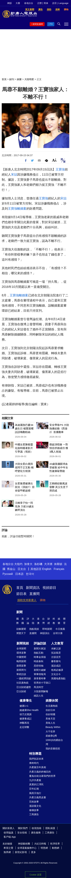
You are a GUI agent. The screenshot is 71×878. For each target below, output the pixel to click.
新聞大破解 (40, 670)
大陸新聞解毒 (41, 691)
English (46, 569)
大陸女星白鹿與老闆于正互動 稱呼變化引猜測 (24, 467)
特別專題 (35, 753)
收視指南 (36, 828)
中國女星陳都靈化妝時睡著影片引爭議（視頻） (24, 448)
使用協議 (8, 832)
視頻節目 (49, 587)
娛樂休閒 (52, 700)
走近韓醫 (24, 727)
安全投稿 (22, 832)
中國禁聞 (21, 657)
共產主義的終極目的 (40, 771)
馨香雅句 (56, 661)
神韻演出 (45, 633)
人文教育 (57, 643)
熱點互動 (38, 652)
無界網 (7, 852)
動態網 (55, 848)
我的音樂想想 (53, 748)
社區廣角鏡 (22, 682)
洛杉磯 (38, 564)
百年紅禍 (34, 788)
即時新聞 (47, 629)
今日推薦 (60, 629)
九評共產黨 (35, 780)
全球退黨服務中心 (27, 848)
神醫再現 (24, 722)
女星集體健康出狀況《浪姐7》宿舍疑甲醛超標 (24, 487)
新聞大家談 (40, 648)
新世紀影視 (21, 852)
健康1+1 (24, 705)
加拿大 (28, 564)
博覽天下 (21, 633)
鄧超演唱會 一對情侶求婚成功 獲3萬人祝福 (58, 448)
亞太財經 (21, 691)
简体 (46, 3)
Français (59, 569)
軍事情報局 (40, 674)
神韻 (9, 3)
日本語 (19, 573)
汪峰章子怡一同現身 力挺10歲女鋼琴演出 (24, 506)
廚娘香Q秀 (51, 735)
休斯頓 (58, 564)
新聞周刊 (21, 670)
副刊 (11, 79)
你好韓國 (50, 714)
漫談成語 (56, 665)
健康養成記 (26, 718)
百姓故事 (34, 801)
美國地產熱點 (58, 678)
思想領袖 (38, 665)
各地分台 (28, 3)
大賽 (18, 3)
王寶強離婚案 (17, 208)
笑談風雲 (56, 652)
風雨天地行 (35, 793)
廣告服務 (36, 832)
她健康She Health (29, 710)
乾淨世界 (55, 843)
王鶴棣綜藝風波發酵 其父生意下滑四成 (58, 487)
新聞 (19, 612)
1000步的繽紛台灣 (54, 742)
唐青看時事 (40, 678)
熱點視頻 (34, 629)
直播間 (34, 594)
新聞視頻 (22, 643)
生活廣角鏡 (52, 705)
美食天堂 (50, 718)
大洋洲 (48, 564)
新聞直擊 (21, 665)
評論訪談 (40, 643)
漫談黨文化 (35, 806)
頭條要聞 (21, 629)
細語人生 (38, 695)
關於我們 (23, 828)
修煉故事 (34, 810)
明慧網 (44, 848)
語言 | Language (60, 3)
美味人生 (50, 722)
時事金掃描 (40, 657)
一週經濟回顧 (23, 678)
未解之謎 (56, 648)
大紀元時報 (40, 843)
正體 (39, 3)
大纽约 (18, 564)
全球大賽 (58, 633)
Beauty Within (53, 727)
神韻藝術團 (24, 843)
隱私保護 (50, 828)
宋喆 (14, 174)
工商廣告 (34, 814)
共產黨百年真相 (37, 767)
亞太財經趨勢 (23, 687)
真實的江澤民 (36, 784)
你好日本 (50, 710)
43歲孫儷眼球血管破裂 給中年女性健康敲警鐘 (58, 467)
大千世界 (50, 731)
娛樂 (19, 79)
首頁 (4, 79)
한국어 (30, 573)
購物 (42, 600)
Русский (8, 573)
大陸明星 (29, 79)
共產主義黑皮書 (37, 797)
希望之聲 (8, 848)
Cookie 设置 (35, 874)
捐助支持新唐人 (27, 600)
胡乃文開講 (26, 714)
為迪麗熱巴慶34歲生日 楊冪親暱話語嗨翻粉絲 (24, 428)
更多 (33, 852)
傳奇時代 (34, 763)
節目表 (21, 594)
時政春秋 (38, 661)
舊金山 (11, 569)
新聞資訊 (33, 587)
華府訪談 (21, 674)
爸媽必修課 (57, 670)
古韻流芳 (56, 657)
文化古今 (56, 674)
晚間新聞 (21, 661)
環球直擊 (21, 652)
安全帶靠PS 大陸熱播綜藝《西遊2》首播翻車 (59, 428)
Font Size (54, 160)
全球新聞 (21, 648)
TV (51, 24)
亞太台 (22, 569)
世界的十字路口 (42, 682)
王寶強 (60, 169)
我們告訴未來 (36, 758)
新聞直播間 (38, 24)
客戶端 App (10, 836)
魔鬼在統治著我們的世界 (42, 776)
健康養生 (26, 700)
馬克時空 (38, 687)
